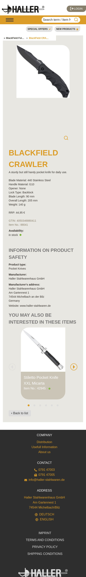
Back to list (20, 413)
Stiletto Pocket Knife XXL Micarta (41, 380)
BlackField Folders (16, 38)
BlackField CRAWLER (41, 38)
